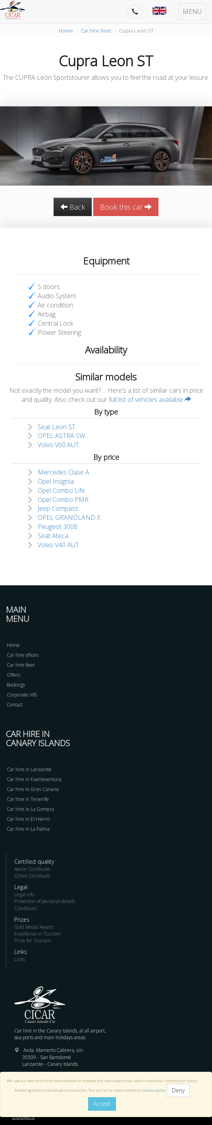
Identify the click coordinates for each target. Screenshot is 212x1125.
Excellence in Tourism (37, 933)
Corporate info (22, 694)
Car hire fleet (96, 30)
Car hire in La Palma (28, 829)
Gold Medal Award (33, 927)
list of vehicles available (154, 399)
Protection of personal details (44, 901)
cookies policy (153, 1090)
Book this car (126, 207)
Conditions (25, 908)
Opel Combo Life (61, 490)
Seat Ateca (53, 535)
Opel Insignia (56, 481)
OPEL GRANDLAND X (69, 517)
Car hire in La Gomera (30, 809)
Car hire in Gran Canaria (33, 789)
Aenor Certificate (32, 869)
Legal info (24, 894)
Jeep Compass (58, 508)
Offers (13, 675)
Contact (15, 704)
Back (72, 207)
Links (19, 959)
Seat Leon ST (56, 427)
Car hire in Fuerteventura (34, 779)
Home (66, 30)
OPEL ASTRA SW (61, 435)
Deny (178, 1090)
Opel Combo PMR (63, 499)
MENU (192, 11)
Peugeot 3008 (57, 526)
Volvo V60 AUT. (59, 444)
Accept (102, 1104)
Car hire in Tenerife (28, 799)
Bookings (16, 684)
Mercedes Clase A (63, 472)
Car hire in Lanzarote (29, 769)
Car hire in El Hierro (28, 819)
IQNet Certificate (32, 875)
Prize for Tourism (32, 940)
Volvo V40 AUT (58, 544)
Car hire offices (23, 655)
